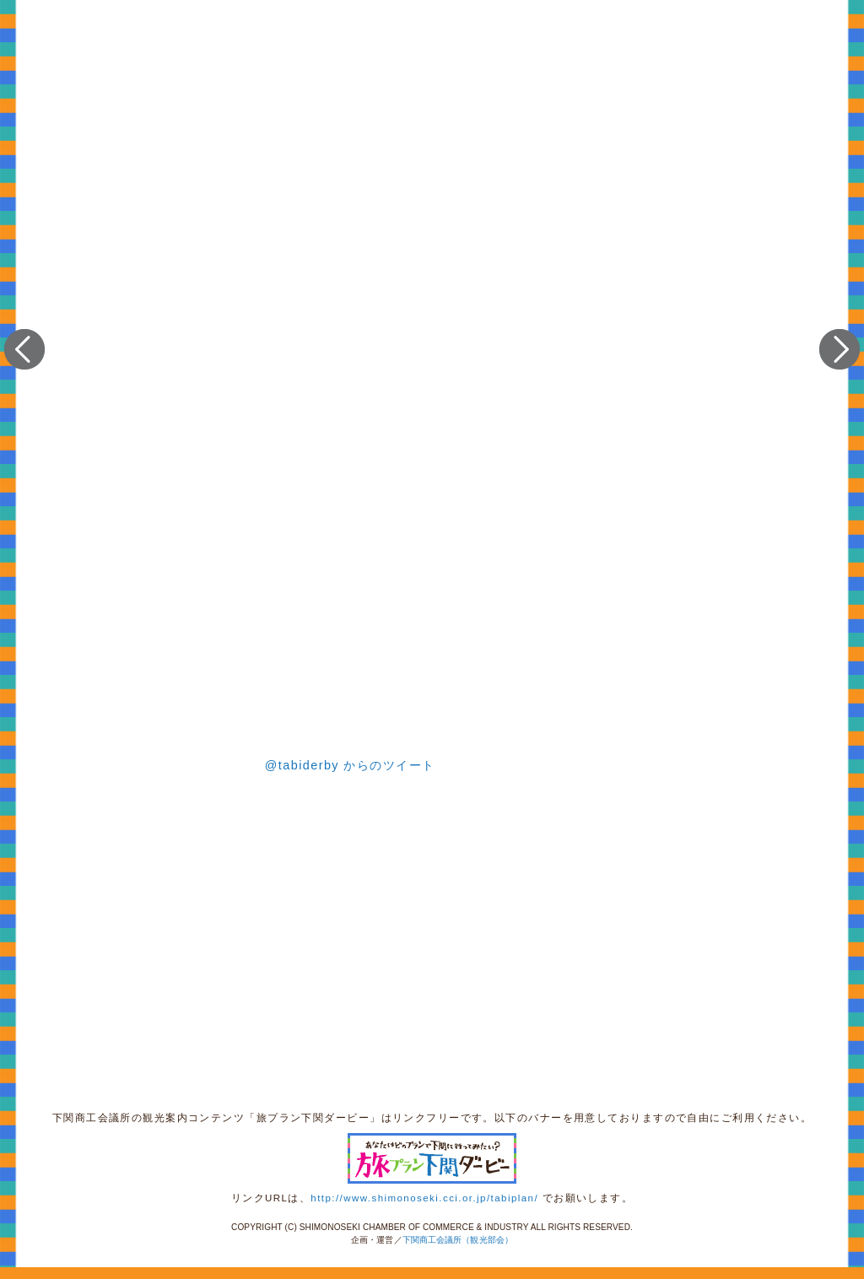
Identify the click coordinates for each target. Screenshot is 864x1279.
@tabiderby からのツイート (350, 765)
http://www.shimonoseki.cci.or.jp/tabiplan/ (424, 1198)
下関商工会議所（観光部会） (457, 1239)
